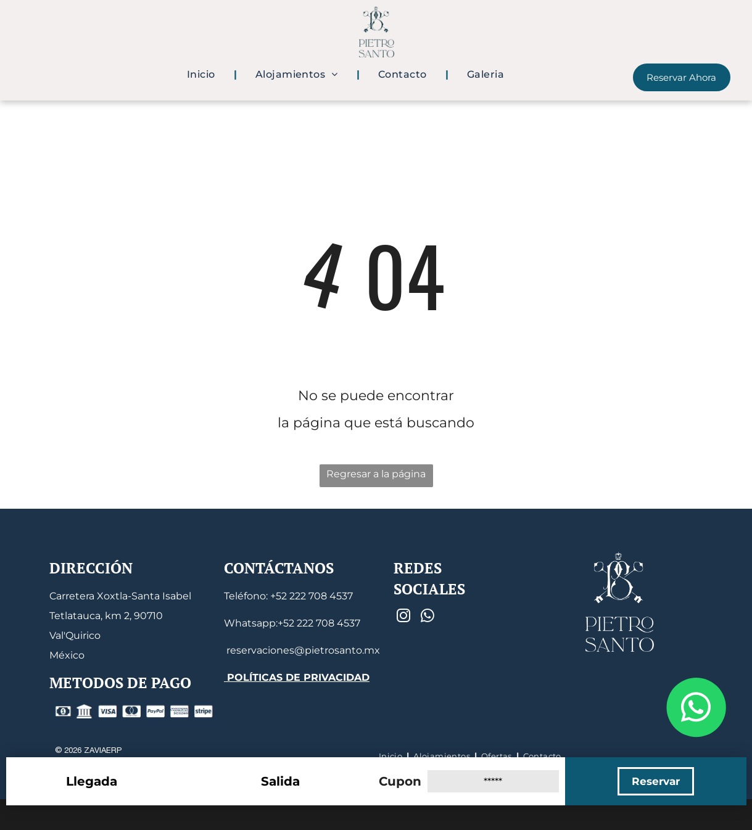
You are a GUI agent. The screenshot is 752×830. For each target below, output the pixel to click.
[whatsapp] (428, 617)
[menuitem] (202, 74)
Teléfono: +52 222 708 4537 (288, 596)
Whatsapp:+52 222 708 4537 (292, 623)
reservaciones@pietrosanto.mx (302, 650)
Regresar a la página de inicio (376, 477)
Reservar (656, 781)
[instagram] (404, 617)
